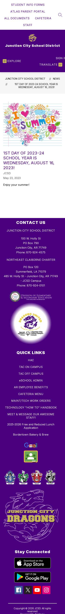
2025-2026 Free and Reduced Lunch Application (30, 426)
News (56, 78)
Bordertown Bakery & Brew (31, 434)
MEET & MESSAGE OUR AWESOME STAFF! (30, 416)
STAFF (27, 25)
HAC (31, 360)
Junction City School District (25, 78)
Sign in (59, 58)
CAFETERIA (43, 18)
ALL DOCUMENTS (17, 18)
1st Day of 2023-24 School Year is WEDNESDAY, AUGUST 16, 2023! (36, 86)
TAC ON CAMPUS (31, 367)
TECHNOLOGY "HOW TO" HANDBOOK (31, 407)
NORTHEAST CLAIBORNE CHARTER (31, 259)
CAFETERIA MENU (30, 394)
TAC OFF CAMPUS (30, 373)
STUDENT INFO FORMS (28, 4)
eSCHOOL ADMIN (31, 380)
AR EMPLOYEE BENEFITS (31, 387)
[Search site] (60, 15)
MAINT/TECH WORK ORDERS (31, 400)
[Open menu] (12, 61)
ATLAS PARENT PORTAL (27, 11)
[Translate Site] (50, 65)
